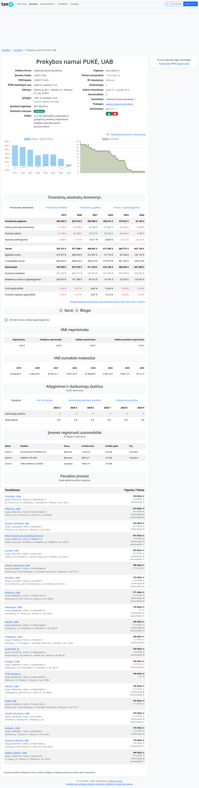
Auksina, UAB (12, 592)
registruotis (182, 63)
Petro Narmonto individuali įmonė (24, 535)
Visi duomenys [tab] (45, 400)
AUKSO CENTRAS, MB (17, 523)
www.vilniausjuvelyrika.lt (119, 103)
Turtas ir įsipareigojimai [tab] (126, 207)
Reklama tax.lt (116, 781)
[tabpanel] (75, 257)
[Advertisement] (74, 182)
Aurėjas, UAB (12, 661)
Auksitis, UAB (12, 728)
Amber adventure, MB (17, 565)
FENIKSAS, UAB (13, 636)
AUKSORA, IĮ (12, 649)
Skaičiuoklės (47, 3)
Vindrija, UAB (12, 577)
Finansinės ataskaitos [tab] (22, 207)
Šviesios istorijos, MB (16, 740)
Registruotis (190, 3)
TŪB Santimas (13, 673)
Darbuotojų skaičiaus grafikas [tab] (84, 400)
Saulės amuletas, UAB (17, 713)
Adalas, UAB (12, 686)
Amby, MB (10, 700)
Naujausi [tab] (16, 400)
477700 (38, 115)
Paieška (74, 3)
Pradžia (6, 50)
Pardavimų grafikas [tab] (90, 207)
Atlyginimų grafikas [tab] (127, 400)
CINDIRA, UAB (13, 496)
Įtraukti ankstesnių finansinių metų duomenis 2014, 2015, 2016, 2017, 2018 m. (108, 301)
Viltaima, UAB (12, 508)
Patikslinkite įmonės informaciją (126, 134)
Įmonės (33, 3)
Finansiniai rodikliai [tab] (56, 207)
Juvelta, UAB (12, 550)
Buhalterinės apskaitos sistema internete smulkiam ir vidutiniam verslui (99, 784)
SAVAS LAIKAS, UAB (16, 752)
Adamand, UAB (13, 607)
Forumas (22, 3)
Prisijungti (177, 3)
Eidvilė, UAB (11, 621)
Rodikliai (63, 3)
